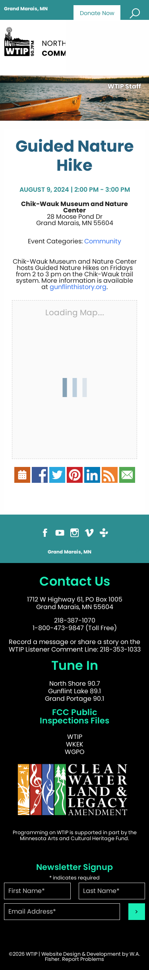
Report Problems (83, 959)
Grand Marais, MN (26, 8)
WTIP (74, 736)
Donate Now (97, 13)
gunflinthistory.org (78, 286)
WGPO (75, 751)
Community (102, 241)
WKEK (74, 744)
